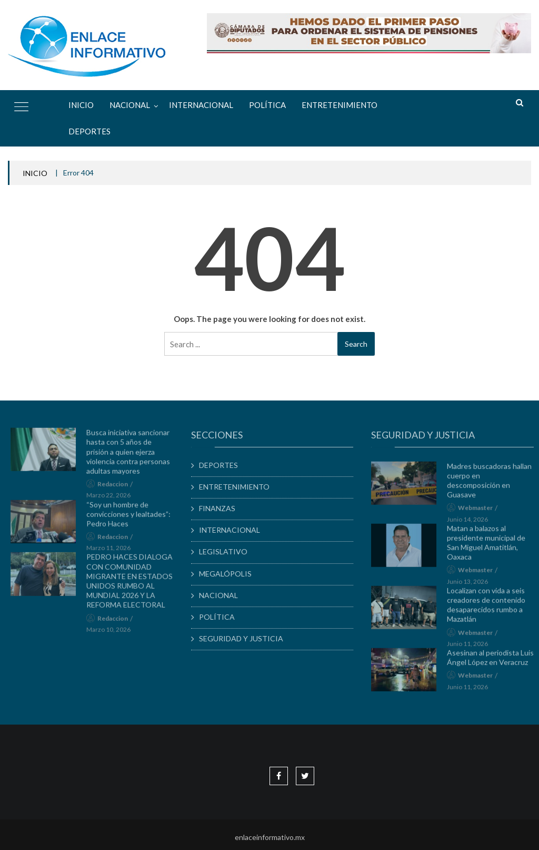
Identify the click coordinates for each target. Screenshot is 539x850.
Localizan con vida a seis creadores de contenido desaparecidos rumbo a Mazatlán (490, 608)
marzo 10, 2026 (111, 632)
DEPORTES (89, 131)
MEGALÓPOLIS (229, 573)
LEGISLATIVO (227, 551)
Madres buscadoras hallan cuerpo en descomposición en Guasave (493, 483)
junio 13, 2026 (471, 584)
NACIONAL (129, 105)
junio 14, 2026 (471, 522)
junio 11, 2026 (471, 646)
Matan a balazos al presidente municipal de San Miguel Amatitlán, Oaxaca (490, 545)
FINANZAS (221, 508)
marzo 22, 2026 (111, 498)
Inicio (81, 105)
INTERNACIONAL (201, 105)
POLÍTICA (267, 105)
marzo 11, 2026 (111, 551)
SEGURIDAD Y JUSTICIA (245, 638)
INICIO (35, 173)
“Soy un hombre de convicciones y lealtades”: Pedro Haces (131, 517)
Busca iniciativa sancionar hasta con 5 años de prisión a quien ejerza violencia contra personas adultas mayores (131, 454)
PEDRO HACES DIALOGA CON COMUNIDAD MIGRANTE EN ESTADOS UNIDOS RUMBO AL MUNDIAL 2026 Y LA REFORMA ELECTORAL (132, 583)
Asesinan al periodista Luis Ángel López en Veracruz (494, 660)
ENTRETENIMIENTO (339, 105)
